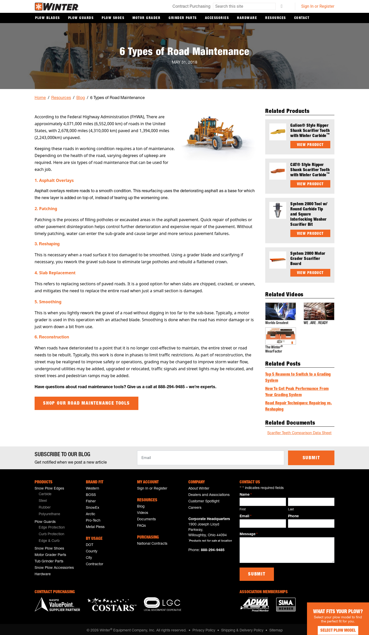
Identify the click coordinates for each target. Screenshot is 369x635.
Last (291, 507)
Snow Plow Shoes (49, 546)
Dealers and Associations (209, 492)
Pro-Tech (93, 518)
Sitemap (276, 628)
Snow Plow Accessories (54, 565)
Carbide (45, 492)
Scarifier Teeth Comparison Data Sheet (299, 431)
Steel (43, 498)
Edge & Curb (49, 538)
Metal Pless (95, 524)
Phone (293, 514)
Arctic (90, 512)
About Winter (198, 486)
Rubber (45, 505)
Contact (302, 18)
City (89, 555)
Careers (194, 505)
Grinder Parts (183, 18)
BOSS (91, 492)
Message (249, 532)
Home (40, 98)
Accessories (217, 18)
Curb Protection (51, 532)
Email (245, 514)
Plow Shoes (113, 18)
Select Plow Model (330, 625)
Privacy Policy (203, 628)
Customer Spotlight (203, 499)
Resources (275, 18)
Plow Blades (47, 18)
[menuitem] (56, 492)
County (91, 549)
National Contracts (152, 541)
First (243, 507)
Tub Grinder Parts (49, 559)
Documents (146, 517)
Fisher (91, 499)
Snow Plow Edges (49, 486)
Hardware (247, 18)
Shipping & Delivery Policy (242, 628)
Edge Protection (52, 525)
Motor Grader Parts (50, 552)
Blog (80, 98)
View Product (310, 145)
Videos (142, 510)
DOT (89, 542)
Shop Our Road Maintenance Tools (86, 403)
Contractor (94, 562)
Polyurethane (49, 512)
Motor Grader (146, 18)
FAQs (141, 523)
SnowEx (92, 505)
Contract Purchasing (191, 7)
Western (92, 486)
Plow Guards (81, 18)
